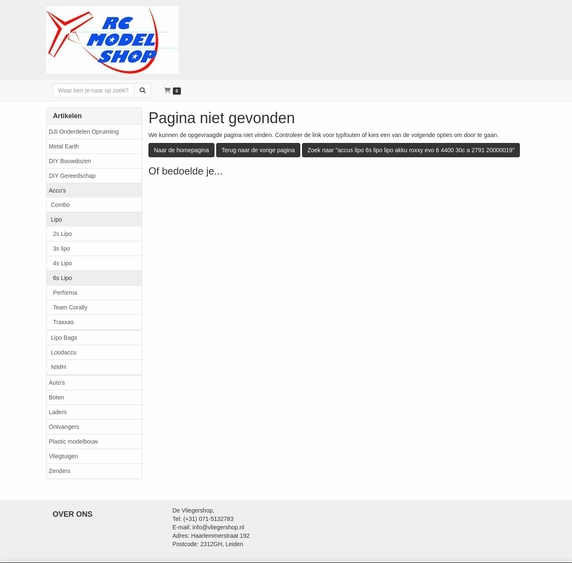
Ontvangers (64, 426)
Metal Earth (64, 146)
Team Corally (70, 307)
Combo (60, 204)
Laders (58, 412)
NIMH (58, 367)
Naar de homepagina (181, 150)
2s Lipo (62, 233)
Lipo (56, 219)
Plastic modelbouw (73, 441)
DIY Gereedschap (72, 175)
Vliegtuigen (63, 456)
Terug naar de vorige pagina (258, 150)
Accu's (57, 190)
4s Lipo (62, 263)
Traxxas (63, 322)
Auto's (57, 382)
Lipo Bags (64, 337)
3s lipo (61, 248)
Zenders (59, 471)
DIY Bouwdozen (70, 161)
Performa (65, 292)
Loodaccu (64, 352)
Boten (56, 397)
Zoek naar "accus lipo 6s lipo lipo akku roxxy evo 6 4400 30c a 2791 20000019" (410, 150)
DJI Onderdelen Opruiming (84, 131)
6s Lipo (62, 278)
